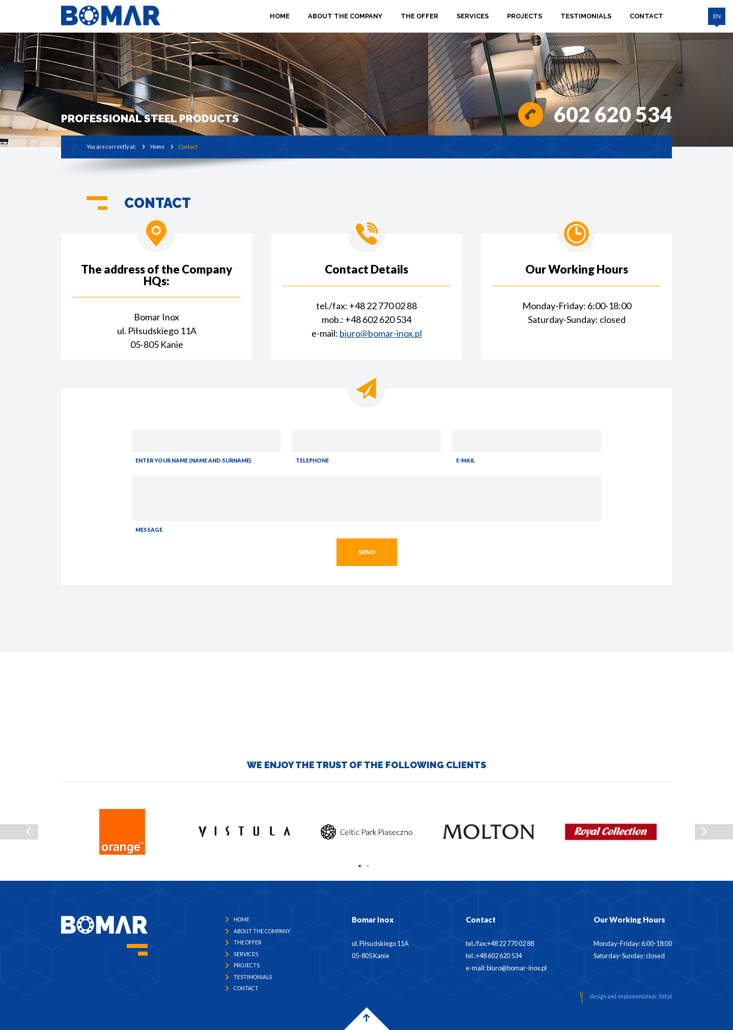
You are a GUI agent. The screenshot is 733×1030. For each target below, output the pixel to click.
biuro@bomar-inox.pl (381, 333)
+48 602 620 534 (378, 319)
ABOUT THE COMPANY (345, 15)
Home (280, 15)
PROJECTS (525, 15)
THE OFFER (420, 15)
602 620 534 (613, 114)
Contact (188, 147)
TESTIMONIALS (586, 15)
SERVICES (473, 15)
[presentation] (19, 831)
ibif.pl (665, 996)
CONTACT (647, 15)
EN (717, 16)
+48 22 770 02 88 (383, 305)
